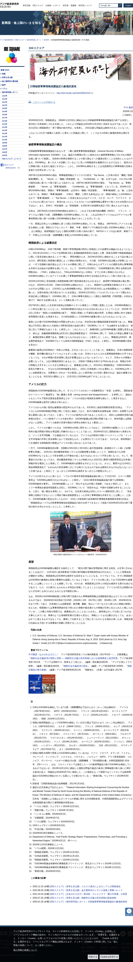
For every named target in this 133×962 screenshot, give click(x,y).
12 (67, 401)
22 (35, 611)
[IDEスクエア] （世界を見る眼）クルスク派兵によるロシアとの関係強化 (85, 886)
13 (102, 422)
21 (44, 571)
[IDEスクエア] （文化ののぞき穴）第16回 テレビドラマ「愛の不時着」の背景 (88, 894)
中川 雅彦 (128, 107)
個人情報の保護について (25, 950)
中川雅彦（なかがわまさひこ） (43, 654)
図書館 (73, 5)
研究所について (85, 5)
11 (122, 394)
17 (121, 483)
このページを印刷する (43, 102)
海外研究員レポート (34, 40)
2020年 (47, 40)
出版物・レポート (53, 5)
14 (107, 438)
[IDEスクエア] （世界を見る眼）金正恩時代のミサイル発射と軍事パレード (86, 890)
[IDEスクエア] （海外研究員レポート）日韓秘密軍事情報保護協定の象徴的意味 (88, 902)
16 (80, 479)
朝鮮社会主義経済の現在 (76, 666)
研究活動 (26, 5)
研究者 (66, 5)
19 (67, 498)
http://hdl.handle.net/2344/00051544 (74, 93)
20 (74, 506)
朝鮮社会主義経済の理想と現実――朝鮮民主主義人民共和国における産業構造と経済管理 (74, 658)
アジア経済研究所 (6, 40)
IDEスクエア (38, 5)
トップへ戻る (129, 912)
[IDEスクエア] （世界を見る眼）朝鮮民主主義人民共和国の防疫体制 (83, 898)
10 (102, 357)
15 (111, 470)
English (128, 5)
